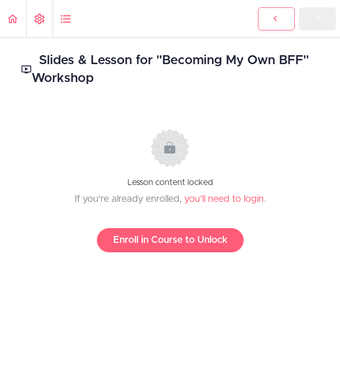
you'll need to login (224, 199)
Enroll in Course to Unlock (170, 240)
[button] (13, 18)
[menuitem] (39, 18)
